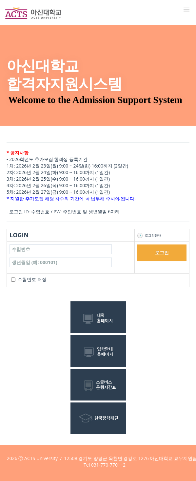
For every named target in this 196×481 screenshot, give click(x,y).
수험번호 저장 (32, 279)
